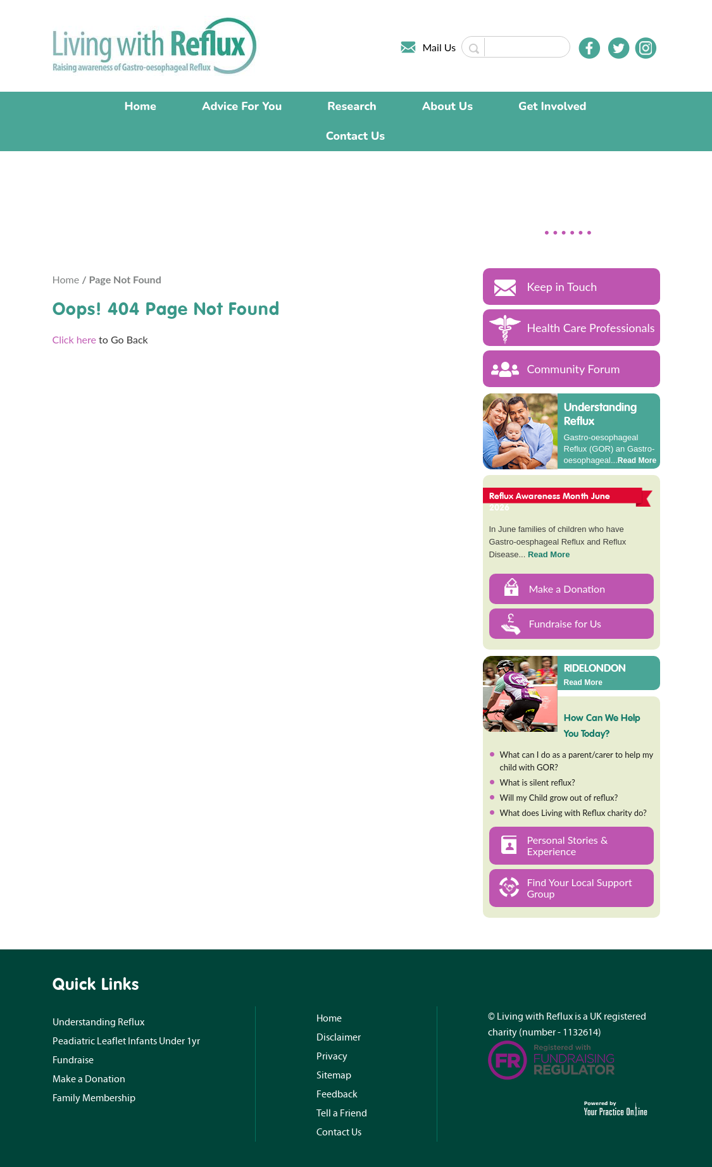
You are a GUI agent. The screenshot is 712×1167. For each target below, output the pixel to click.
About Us (447, 106)
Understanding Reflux (600, 414)
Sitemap (333, 1075)
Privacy (331, 1056)
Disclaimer (338, 1037)
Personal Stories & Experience (567, 845)
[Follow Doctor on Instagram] (645, 48)
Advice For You (242, 106)
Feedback (337, 1094)
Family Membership (94, 1098)
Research (352, 106)
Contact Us (355, 136)
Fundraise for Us (565, 623)
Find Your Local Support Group (579, 887)
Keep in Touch (562, 286)
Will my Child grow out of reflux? (559, 798)
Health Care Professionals (591, 328)
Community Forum (573, 369)
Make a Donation (567, 589)
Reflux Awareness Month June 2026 (550, 501)
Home (140, 106)
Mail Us (439, 47)
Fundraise (73, 1060)
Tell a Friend (341, 1113)
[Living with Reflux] (156, 45)
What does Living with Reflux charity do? (573, 813)
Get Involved (552, 106)
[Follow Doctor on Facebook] (589, 48)
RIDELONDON (595, 667)
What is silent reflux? (537, 782)
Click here (75, 339)
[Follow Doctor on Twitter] (619, 48)
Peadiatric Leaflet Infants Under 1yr (126, 1041)
